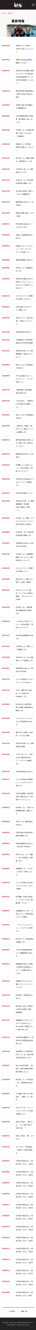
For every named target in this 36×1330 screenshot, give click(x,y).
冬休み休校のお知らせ (23, 332)
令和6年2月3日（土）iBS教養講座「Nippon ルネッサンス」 (24, 354)
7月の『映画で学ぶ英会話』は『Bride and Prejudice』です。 (24, 693)
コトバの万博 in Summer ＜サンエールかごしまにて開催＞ (24, 886)
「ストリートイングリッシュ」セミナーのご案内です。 (24, 928)
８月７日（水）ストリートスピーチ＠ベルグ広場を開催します (24, 1111)
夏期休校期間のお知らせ (24, 260)
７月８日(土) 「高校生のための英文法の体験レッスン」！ (25, 404)
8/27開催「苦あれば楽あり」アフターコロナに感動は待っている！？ (24, 900)
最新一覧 (24, 1311)
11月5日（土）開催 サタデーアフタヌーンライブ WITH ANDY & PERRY (25, 521)
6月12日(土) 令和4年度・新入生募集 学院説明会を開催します (24, 707)
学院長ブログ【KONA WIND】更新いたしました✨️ (25, 147)
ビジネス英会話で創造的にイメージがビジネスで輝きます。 (24, 782)
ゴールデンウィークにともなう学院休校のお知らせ (24, 721)
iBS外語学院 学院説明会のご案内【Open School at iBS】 (25, 94)
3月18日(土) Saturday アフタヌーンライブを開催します (25, 482)
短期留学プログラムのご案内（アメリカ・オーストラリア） (24, 984)
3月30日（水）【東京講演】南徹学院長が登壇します (24, 610)
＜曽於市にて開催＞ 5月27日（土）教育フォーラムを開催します (24, 429)
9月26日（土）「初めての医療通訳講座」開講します (25, 811)
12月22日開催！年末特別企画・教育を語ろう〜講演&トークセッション (24, 796)
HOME (3, 13)
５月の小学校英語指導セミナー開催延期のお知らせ (24, 953)
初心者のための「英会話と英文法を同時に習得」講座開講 (24, 1009)
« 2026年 (12, 1311)
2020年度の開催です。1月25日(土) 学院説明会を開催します (25, 1040)
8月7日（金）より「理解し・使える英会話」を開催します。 (24, 858)
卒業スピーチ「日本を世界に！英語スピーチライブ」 (24, 321)
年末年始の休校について (24, 493)
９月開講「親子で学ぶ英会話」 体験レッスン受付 (24, 1097)
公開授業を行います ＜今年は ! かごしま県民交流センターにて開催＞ (25, 914)
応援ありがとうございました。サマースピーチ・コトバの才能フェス (24, 249)
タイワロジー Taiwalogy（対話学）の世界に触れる (24, 1150)
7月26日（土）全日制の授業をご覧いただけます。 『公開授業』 (25, 133)
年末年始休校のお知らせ (24, 771)
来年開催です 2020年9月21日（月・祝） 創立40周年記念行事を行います (24, 1054)
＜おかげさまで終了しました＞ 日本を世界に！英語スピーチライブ (24, 624)
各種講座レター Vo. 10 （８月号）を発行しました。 (24, 872)
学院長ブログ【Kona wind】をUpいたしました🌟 (24, 49)
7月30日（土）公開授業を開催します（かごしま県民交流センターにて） (25, 557)
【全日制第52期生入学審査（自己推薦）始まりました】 (24, 119)
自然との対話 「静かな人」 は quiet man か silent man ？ (24, 1125)
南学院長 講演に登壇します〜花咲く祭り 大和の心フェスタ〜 (24, 443)
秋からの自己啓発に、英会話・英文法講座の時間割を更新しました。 (24, 1069)
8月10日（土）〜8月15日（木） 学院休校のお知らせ (24, 1083)
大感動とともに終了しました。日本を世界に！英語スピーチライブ (24, 468)
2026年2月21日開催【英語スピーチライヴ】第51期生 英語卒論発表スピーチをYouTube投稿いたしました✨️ (25, 77)
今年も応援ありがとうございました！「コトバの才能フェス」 (24, 379)
